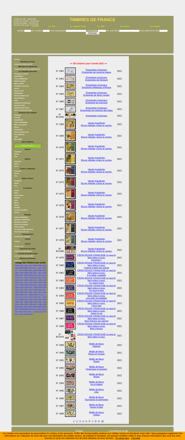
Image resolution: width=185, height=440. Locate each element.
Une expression (58, 31)
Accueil (17, 59)
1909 (30, 275)
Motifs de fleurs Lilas (96, 390)
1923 (17, 280)
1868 (21, 268)
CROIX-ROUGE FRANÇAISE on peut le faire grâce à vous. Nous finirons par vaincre (96, 318)
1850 (21, 265)
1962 (35, 292)
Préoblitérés (18, 93)
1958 (17, 292)
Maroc (16, 202)
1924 (21, 280)
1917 (21, 277)
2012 (39, 309)
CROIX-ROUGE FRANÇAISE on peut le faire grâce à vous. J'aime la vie (96, 311)
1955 (35, 289)
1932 (26, 282)
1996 (30, 304)
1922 (44, 277)
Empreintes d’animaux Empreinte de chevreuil (96, 101)
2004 (35, 306)
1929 (44, 280)
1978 (44, 297)
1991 (39, 302)
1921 (39, 277)
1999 (44, 304)
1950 (44, 287)
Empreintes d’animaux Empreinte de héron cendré (96, 94)
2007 (17, 309)
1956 (39, 289)
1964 (44, 292)
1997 (35, 304)
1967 (26, 294)
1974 (26, 297)
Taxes (16, 166)
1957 (44, 289)
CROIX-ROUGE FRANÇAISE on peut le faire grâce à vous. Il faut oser (96, 303)
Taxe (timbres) (19, 98)
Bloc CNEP (18, 139)
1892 (44, 270)
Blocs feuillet (19, 83)
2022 (21, 314)
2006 (44, 306)
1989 (30, 302)
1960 (26, 292)
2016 (26, 311)
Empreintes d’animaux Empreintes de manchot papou (96, 71)
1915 (44, 275)
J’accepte (135, 438)
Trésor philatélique (21, 78)
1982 (30, 299)
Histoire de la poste (21, 224)
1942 (39, 285)
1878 (21, 270)
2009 (26, 309)
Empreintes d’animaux (96, 116)
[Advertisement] (92, 8)
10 (102, 421)
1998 (39, 304)
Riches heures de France (23, 110)
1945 (21, 287)
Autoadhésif (18, 76)
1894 (21, 272)
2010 (30, 309)
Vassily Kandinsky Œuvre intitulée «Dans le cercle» (96, 124)
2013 (44, 309)
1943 (44, 285)
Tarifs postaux (19, 227)
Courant (17, 117)
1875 (39, 268)
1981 (26, 299)
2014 (17, 311)
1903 (44, 272)
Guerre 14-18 (18, 91)
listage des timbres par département (27, 69)
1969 (35, 294)
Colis (16, 100)
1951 (17, 289)
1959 (21, 292)
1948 (35, 287)
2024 (30, 314)
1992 (44, 302)
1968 (30, 294)
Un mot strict (113, 31)
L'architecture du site (118, 431)
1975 (30, 297)
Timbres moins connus (27, 145)
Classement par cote (21, 232)
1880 (26, 270)
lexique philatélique (21, 217)
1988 (26, 302)
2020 (44, 311)
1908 (26, 275)
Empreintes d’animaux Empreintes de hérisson (96, 78)
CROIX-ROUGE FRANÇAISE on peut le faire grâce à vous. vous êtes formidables (96, 295)
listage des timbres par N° (23, 64)
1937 (17, 285)
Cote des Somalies (21, 210)
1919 (30, 277)
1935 (39, 282)
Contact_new (19, 246)
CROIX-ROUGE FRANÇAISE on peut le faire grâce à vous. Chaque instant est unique (96, 265)
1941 (35, 285)
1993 (17, 304)
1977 (39, 297)
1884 (35, 270)
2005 (39, 306)
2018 (35, 311)
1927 (35, 280)
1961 (30, 292)
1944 (17, 287)
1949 (39, 287)
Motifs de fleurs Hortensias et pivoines (96, 368)
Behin (16, 193)
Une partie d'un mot (150, 31)
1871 (35, 268)
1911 (35, 275)
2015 (21, 311)
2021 (17, 314)
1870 (30, 268)
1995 (26, 304)
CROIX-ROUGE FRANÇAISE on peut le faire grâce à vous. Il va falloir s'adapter (96, 272)
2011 (35, 309)
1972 (17, 297)
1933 (30, 282)
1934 (35, 282)
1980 (21, 299)
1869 (26, 268)
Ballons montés (19, 81)
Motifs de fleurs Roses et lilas (96, 406)
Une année (92, 31)
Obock (16, 205)
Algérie (16, 190)
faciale (21, 31)
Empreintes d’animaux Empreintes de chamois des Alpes (96, 109)
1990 (35, 302)
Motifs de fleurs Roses (96, 360)
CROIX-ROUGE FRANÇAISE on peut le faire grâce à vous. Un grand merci (96, 280)
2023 (26, 314)
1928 (39, 280)
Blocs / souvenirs (20, 125)
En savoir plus (122, 438)
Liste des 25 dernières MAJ (24, 256)
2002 (26, 306)
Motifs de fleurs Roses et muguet (96, 352)
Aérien (16, 88)
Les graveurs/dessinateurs (23, 229)
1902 (39, 272)
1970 (39, 294)
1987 (21, 302)
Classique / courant (21, 74)
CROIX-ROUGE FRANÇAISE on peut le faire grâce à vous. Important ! (96, 257)
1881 (30, 270)
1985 (44, 299)
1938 (21, 285)
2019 (39, 311)
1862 (44, 265)
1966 (21, 294)
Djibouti (17, 198)
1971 (44, 294)
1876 (44, 268)
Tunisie (16, 212)
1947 (30, 287)
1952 (21, 289)
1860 (39, 265)
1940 (30, 285)
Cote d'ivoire (18, 195)
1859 (35, 265)
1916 (17, 277)
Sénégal (17, 207)
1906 (17, 275)
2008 (21, 309)
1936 (44, 282)
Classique (17, 115)
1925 (26, 280)
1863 (17, 268)
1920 (35, 277)
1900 (30, 272)
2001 (21, 306)
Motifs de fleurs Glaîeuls (96, 345)
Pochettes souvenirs (21, 86)
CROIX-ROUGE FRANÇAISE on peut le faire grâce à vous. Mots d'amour (96, 326)
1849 (17, 265)
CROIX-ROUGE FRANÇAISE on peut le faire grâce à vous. (96, 335)
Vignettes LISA (19, 105)
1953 (26, 289)
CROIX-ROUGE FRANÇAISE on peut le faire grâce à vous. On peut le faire (96, 288)
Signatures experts (21, 222)
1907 (21, 275)
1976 (35, 297)
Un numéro (37, 31)
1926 (30, 280)
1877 (17, 270)
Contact (17, 241)
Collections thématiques (23, 251)
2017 (30, 311)
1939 (26, 285)
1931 (21, 282)
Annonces (17, 261)
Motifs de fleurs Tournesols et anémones (96, 398)
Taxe (16, 156)
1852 (26, 265)
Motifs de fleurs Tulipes (96, 413)
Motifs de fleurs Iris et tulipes (96, 383)
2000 (17, 306)
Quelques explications (22, 219)
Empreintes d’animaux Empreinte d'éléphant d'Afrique (96, 86)
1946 (26, 287)
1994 (21, 304)
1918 (26, 277)
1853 (30, 265)
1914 (39, 275)
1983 (35, 299)
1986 (17, 302)
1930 (17, 282)
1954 (30, 289)
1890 (39, 270)
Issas (16, 200)
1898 (26, 272)
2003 (30, 306)
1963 (39, 292)
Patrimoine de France (22, 108)
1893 (17, 272)
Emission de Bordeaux (22, 103)
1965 (17, 294)
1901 (35, 272)
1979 (17, 299)
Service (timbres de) (21, 95)
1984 (39, 299)
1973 (21, 297)
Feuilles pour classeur (22, 236)
